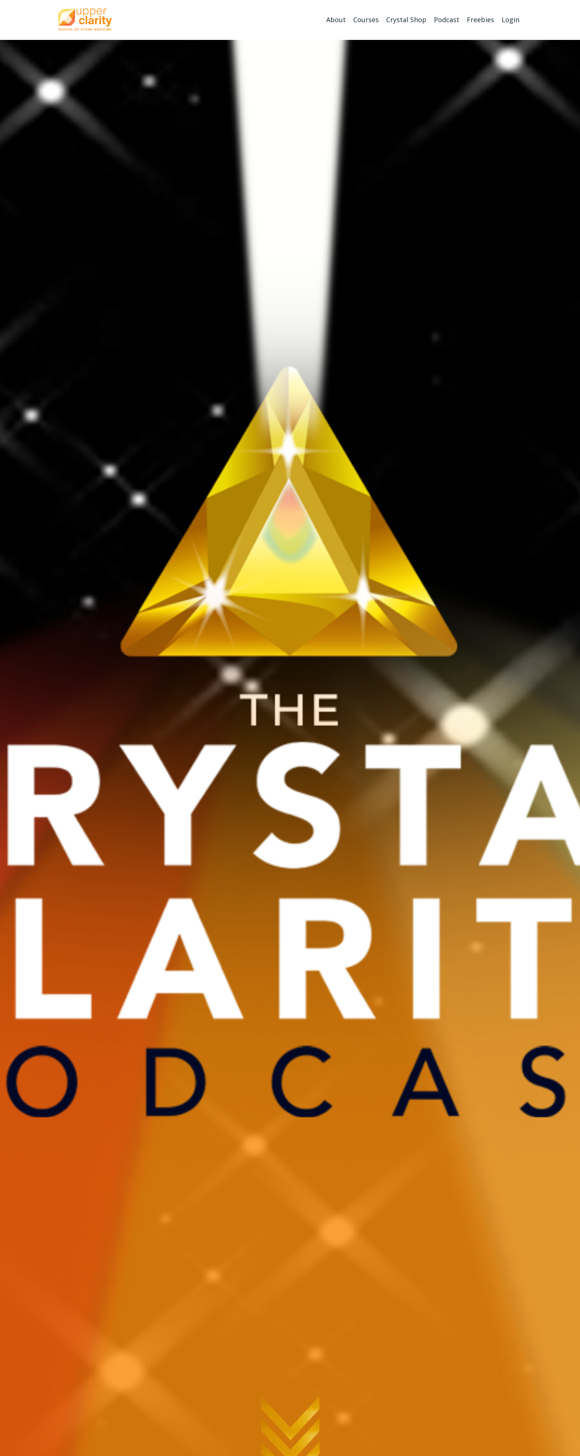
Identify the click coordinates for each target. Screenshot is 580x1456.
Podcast (446, 19)
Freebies (480, 19)
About (336, 19)
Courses (366, 19)
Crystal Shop (406, 19)
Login (510, 19)
